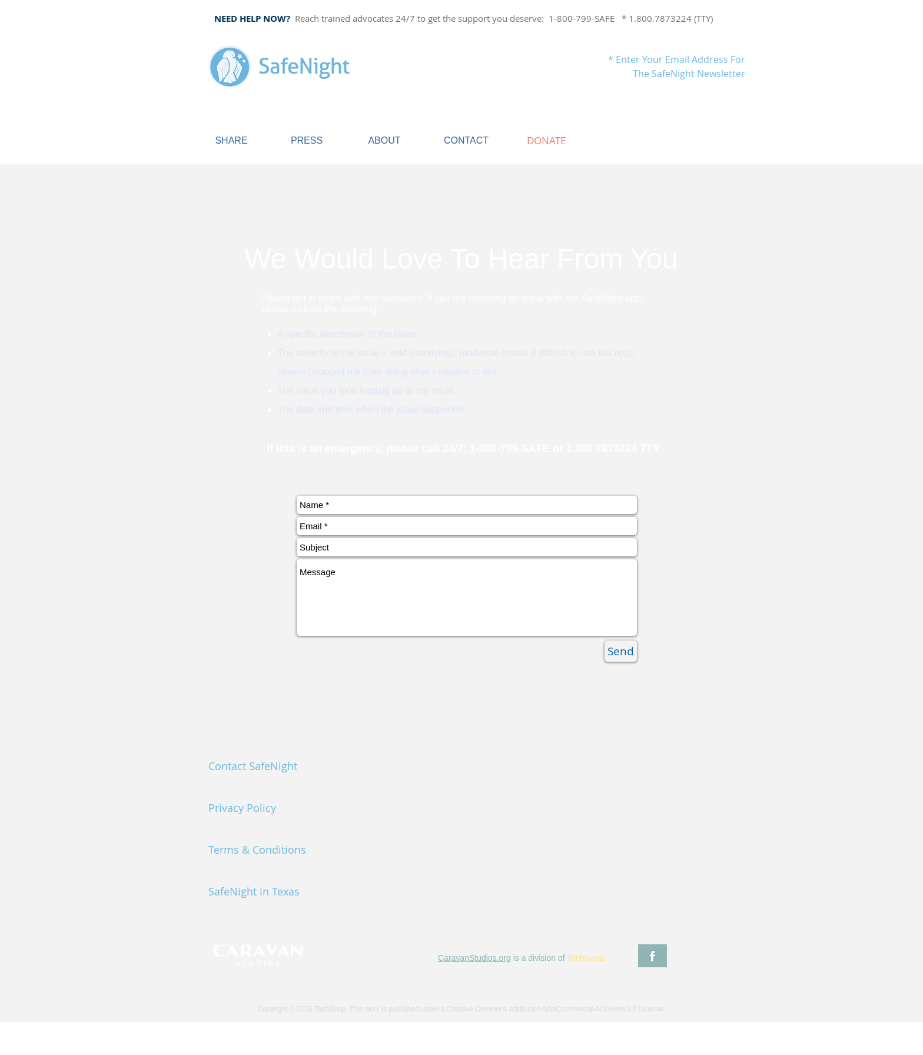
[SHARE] (231, 140)
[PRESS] (306, 140)
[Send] (621, 651)
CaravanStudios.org (474, 958)
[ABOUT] (384, 140)
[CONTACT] (466, 140)
